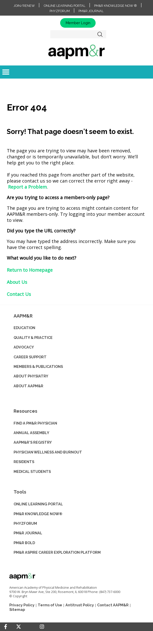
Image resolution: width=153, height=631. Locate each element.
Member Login (78, 23)
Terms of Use (50, 605)
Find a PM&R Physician (35, 423)
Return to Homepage (30, 270)
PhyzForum (60, 11)
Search (100, 34)
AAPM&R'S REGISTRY (33, 442)
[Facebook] (5, 627)
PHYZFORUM (25, 523)
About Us (17, 282)
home (76, 51)
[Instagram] (42, 627)
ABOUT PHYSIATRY (31, 376)
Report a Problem (27, 187)
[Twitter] (18, 626)
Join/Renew (24, 6)
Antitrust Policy (79, 605)
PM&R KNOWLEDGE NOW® (38, 514)
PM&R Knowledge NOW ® (115, 6)
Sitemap (17, 609)
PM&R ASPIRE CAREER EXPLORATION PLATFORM (57, 552)
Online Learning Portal (64, 6)
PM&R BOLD (24, 543)
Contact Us (19, 294)
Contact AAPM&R (113, 605)
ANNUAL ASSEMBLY (31, 433)
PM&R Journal (91, 11)
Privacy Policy (21, 605)
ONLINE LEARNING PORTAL (38, 504)
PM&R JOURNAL (28, 533)
